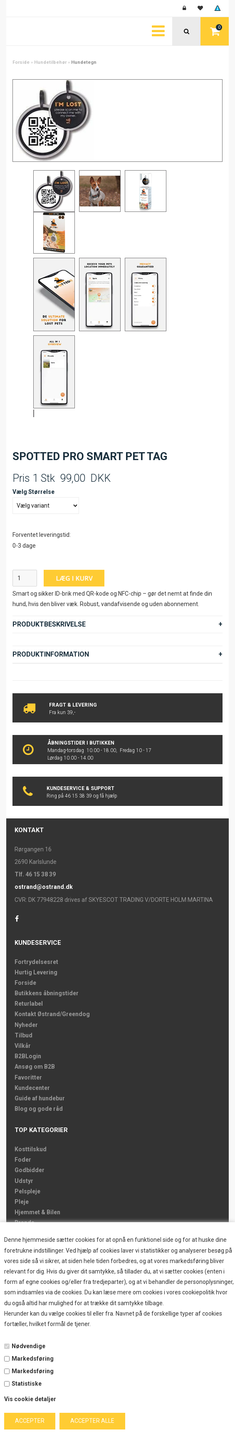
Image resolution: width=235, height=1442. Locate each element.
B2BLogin (28, 1056)
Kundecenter (32, 1088)
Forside (21, 62)
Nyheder (26, 1025)
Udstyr (24, 1181)
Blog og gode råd (39, 1108)
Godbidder (30, 1170)
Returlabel (29, 1003)
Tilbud (23, 1035)
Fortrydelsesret (36, 962)
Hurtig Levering (36, 972)
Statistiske (27, 1383)
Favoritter (28, 1077)
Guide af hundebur (40, 1098)
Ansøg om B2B (35, 1066)
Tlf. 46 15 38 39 (35, 874)
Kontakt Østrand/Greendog (52, 1014)
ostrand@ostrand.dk (44, 886)
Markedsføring (33, 1358)
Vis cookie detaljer (30, 1399)
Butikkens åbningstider (47, 993)
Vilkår (23, 1045)
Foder (23, 1159)
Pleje (22, 1201)
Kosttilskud (31, 1149)
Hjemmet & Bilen (37, 1212)
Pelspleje (27, 1191)
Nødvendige (28, 1346)
